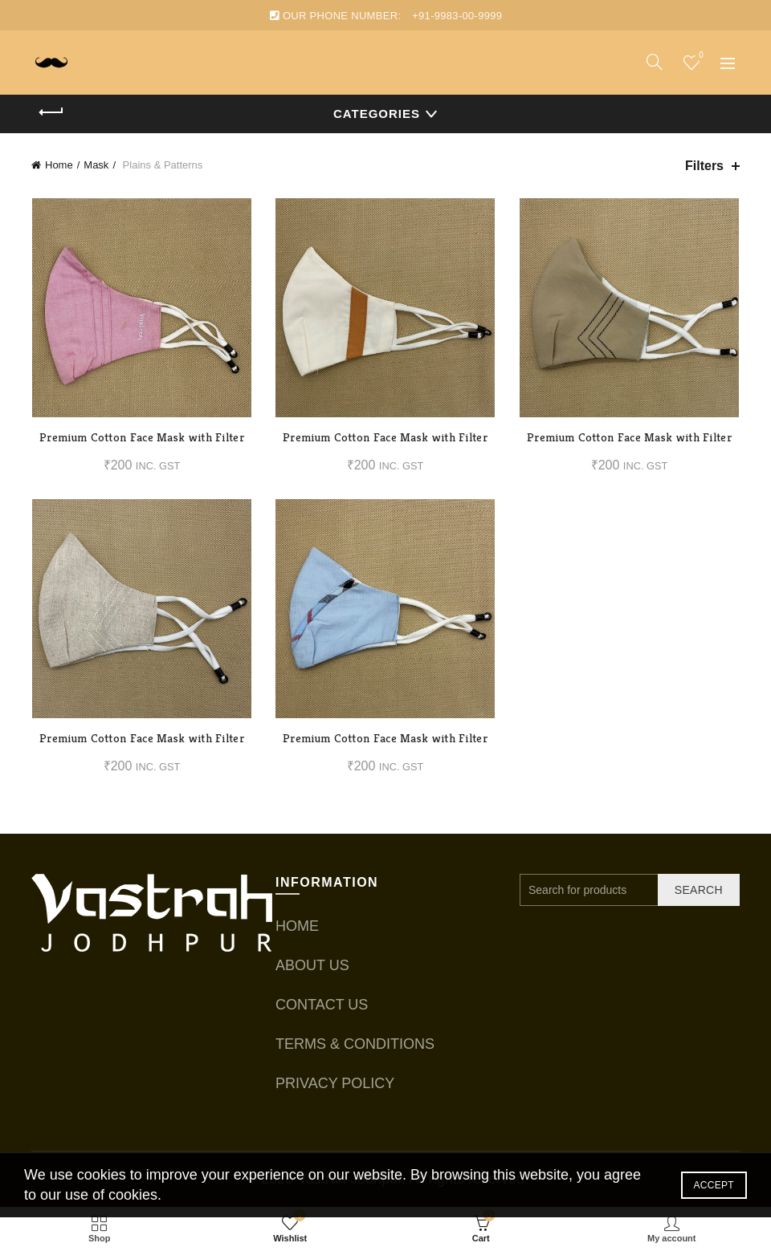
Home (59, 165)
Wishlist (699, 56)
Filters (704, 166)
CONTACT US (321, 1005)
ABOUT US (312, 965)
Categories (376, 113)
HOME (297, 926)
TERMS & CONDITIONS (354, 1044)
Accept (714, 1185)
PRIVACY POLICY (334, 1083)
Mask (96, 165)
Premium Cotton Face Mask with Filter (141, 438)
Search (699, 889)
